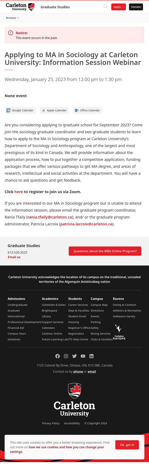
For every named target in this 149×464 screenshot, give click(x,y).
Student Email (77, 318)
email (92, 373)
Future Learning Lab (55, 341)
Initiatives (14, 341)
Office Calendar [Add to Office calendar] (87, 112)
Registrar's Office (79, 330)
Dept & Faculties (78, 312)
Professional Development (25, 324)
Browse (135, 19)
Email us (14, 259)
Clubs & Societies (101, 341)
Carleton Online (52, 335)
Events (95, 318)
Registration (76, 335)
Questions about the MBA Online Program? (105, 253)
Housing (73, 324)
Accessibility (72, 425)
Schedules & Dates (54, 307)
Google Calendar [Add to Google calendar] (20, 112)
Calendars (48, 330)
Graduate (14, 312)
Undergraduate (18, 307)
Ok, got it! (127, 445)
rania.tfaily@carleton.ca (50, 219)
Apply (117, 7)
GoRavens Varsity (124, 318)
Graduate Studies (55, 7)
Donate (136, 7)
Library (46, 318)
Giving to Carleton (124, 307)
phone (78, 373)
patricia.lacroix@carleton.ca (86, 225)
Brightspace (49, 312)
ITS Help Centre (78, 341)
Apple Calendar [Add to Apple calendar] (54, 112)
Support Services (53, 324)
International (16, 318)
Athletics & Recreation (127, 312)
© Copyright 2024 (95, 425)
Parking (96, 324)
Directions (97, 312)
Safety (95, 330)
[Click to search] (105, 6)
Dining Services (100, 335)
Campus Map (99, 307)
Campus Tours (17, 335)
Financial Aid (16, 330)
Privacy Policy (50, 425)
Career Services (78, 307)
